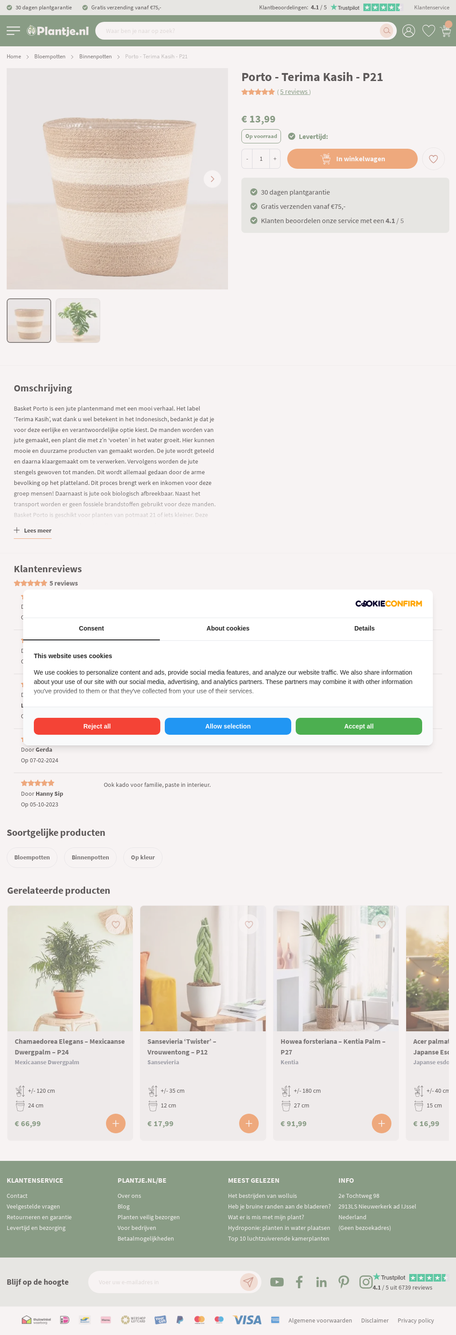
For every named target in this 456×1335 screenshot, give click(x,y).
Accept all (359, 726)
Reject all (96, 726)
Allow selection (228, 726)
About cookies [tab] (228, 628)
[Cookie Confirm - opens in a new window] (388, 603)
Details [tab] (364, 628)
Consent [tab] (91, 628)
